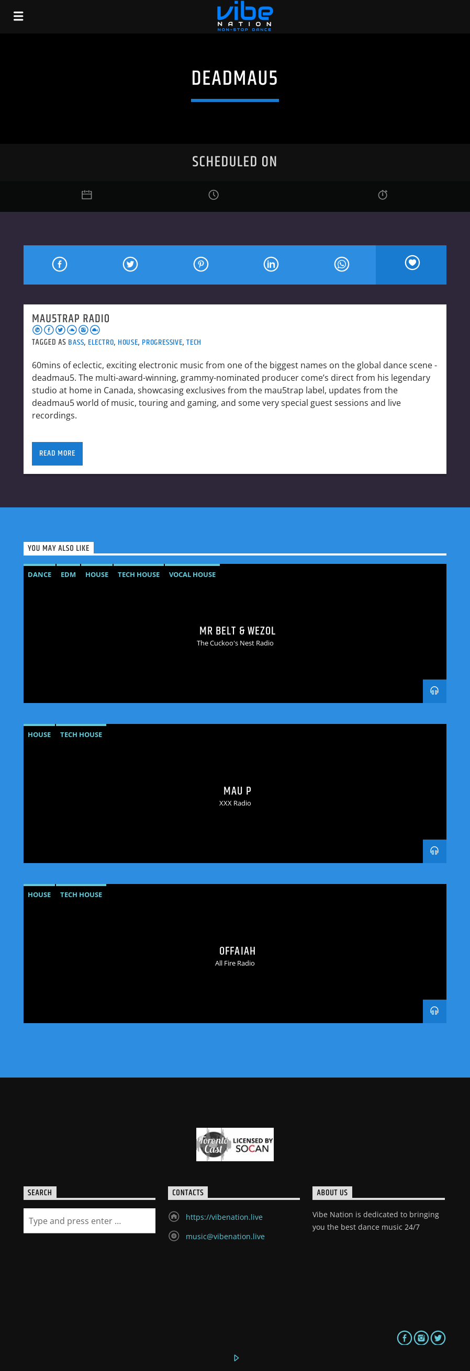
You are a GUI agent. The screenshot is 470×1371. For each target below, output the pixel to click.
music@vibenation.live (225, 1236)
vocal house (192, 574)
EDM (68, 574)
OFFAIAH (237, 951)
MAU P (237, 791)
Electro (101, 342)
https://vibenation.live (224, 1217)
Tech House (139, 574)
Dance (39, 574)
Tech (194, 342)
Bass (76, 342)
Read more (57, 453)
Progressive (162, 342)
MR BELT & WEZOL (237, 631)
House (128, 342)
